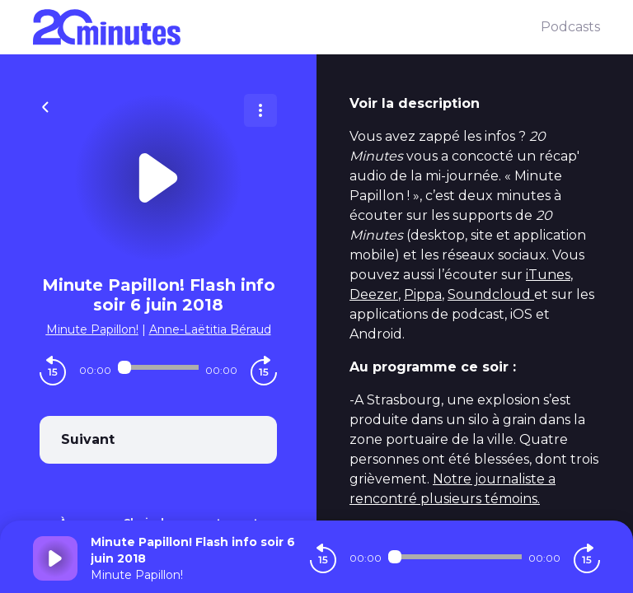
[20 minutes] (287, 27)
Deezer (373, 294)
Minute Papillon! (92, 329)
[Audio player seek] (158, 367)
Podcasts (570, 27)
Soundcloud (491, 294)
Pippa (423, 294)
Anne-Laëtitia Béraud (210, 329)
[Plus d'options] (260, 110)
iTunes (548, 274)
